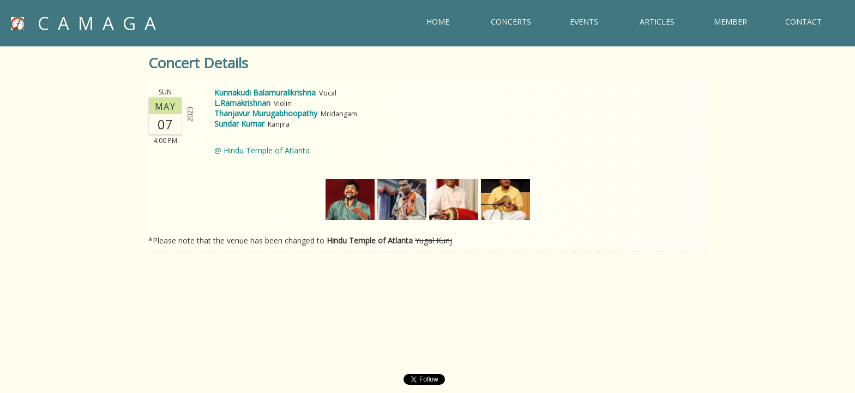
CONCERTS (511, 21)
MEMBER (730, 21)
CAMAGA (88, 23)
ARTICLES (657, 21)
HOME (437, 21)
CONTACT (803, 21)
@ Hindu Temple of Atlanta (262, 150)
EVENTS (584, 21)
